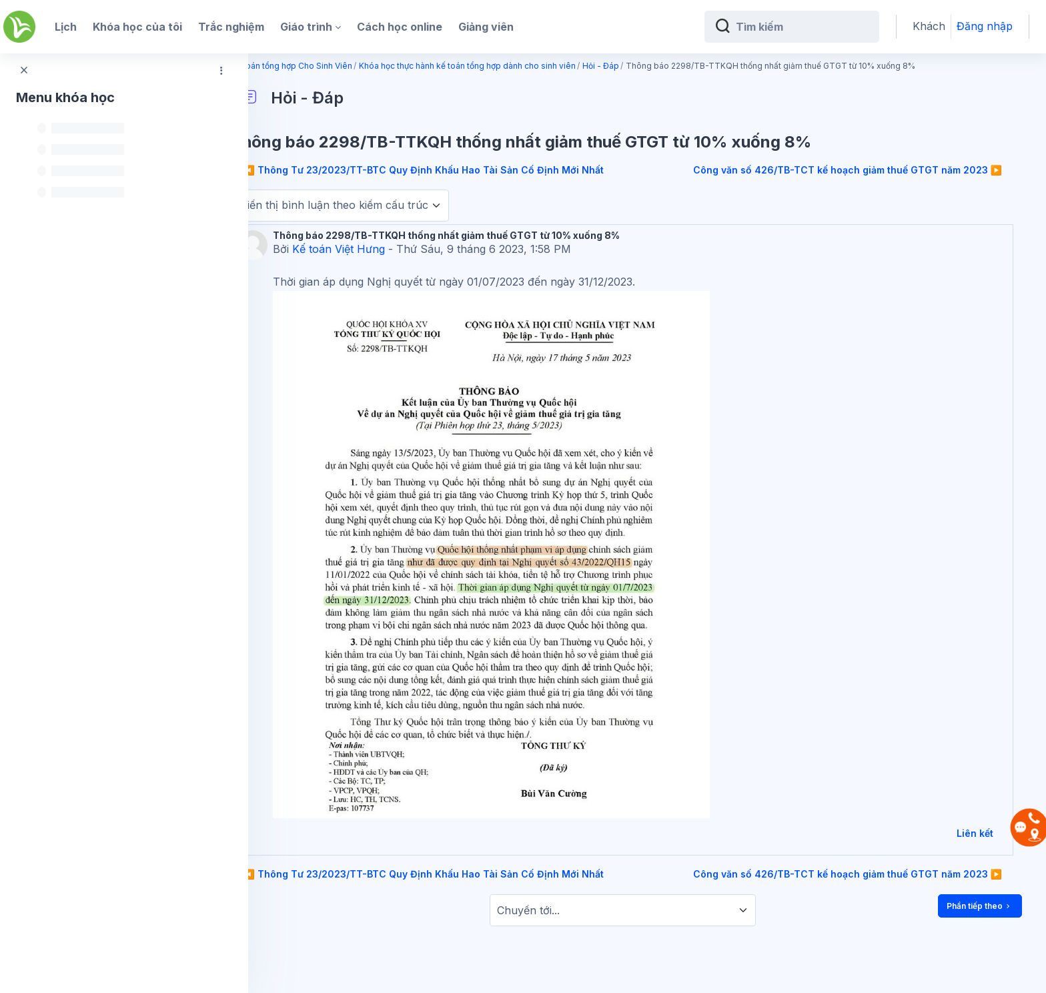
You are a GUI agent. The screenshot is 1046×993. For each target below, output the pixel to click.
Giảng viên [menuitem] (486, 26)
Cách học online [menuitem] (399, 26)
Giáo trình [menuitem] (306, 26)
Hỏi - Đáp (650, 66)
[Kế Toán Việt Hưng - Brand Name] (19, 26)
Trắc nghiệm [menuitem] (231, 26)
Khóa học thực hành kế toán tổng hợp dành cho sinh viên (516, 66)
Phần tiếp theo (980, 906)
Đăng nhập (985, 26)
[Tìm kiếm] (802, 27)
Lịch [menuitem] (66, 26)
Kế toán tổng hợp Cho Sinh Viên (341, 66)
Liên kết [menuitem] (975, 833)
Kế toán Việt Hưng (388, 249)
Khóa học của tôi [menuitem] (137, 26)
